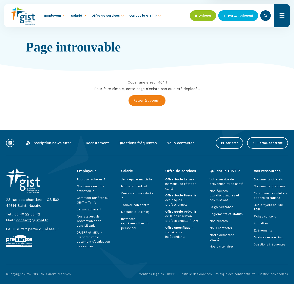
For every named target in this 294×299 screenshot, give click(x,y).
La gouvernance (221, 208)
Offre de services (106, 15)
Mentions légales (151, 274)
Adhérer (203, 15)
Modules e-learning (135, 212)
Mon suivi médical (134, 187)
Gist (22, 15)
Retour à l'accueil (147, 100)
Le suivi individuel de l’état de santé (180, 184)
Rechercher (265, 15)
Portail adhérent (238, 15)
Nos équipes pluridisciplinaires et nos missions (224, 196)
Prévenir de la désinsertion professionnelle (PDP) (181, 216)
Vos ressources (267, 171)
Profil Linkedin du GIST (10, 143)
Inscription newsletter (48, 143)
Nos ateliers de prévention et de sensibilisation (89, 221)
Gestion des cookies (273, 274)
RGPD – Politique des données (189, 274)
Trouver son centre (135, 205)
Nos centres (219, 222)
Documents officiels (268, 180)
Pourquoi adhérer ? (91, 180)
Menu (282, 15)
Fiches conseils (265, 217)
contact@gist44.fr (32, 221)
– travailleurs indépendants (179, 233)
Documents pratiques (269, 187)
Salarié (76, 15)
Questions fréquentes (137, 143)
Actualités (261, 224)
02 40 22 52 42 (27, 215)
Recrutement (97, 143)
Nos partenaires (222, 247)
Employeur (52, 15)
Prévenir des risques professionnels (180, 200)
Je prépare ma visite (136, 180)
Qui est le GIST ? (143, 15)
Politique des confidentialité (235, 274)
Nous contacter (180, 143)
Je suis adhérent (89, 210)
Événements (263, 231)
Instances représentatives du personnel (135, 224)
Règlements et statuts (226, 214)
